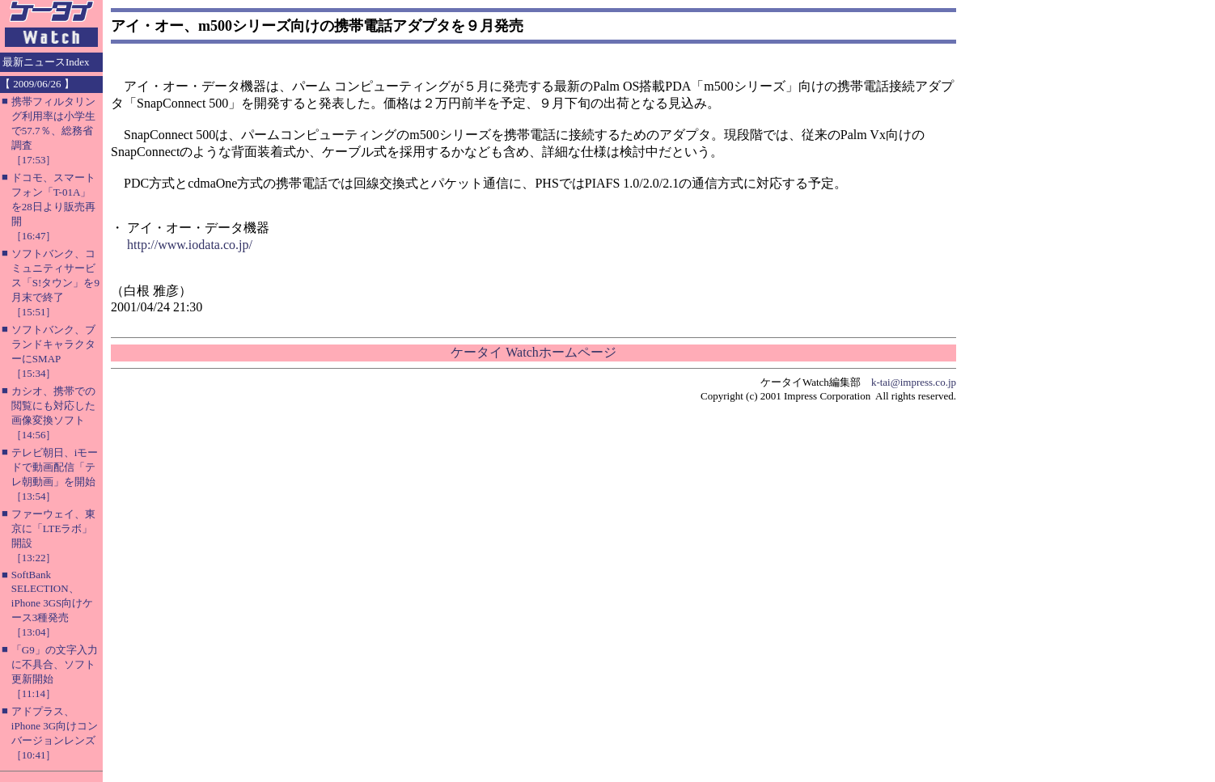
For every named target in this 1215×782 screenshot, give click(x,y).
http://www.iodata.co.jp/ (189, 245)
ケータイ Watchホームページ (533, 352)
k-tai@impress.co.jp (913, 382)
